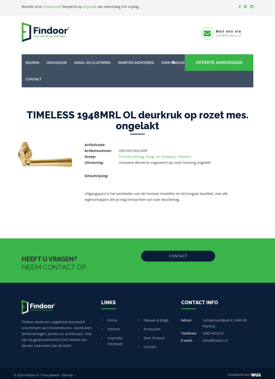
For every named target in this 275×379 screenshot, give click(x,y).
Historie (113, 325)
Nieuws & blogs (156, 316)
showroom (51, 6)
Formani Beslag (131, 152)
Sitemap (67, 371)
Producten (152, 325)
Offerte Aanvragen (217, 58)
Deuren (32, 58)
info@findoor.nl (215, 336)
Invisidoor (57, 58)
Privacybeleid (50, 371)
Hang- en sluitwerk (92, 58)
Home (112, 316)
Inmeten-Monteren (136, 58)
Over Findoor (154, 334)
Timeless (184, 152)
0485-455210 (213, 329)
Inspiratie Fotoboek (114, 337)
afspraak (90, 6)
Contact (33, 75)
